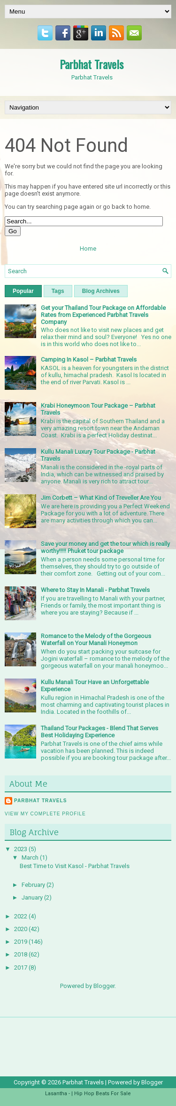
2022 (21, 916)
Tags (58, 291)
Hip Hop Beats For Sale (102, 1093)
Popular (23, 291)
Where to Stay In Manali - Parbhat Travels (95, 589)
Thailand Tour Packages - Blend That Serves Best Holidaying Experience (99, 732)
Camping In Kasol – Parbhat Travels (89, 359)
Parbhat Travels (91, 63)
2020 (21, 928)
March (31, 857)
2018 (21, 954)
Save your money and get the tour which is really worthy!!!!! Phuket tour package (105, 547)
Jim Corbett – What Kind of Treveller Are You (101, 497)
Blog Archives (101, 291)
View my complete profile (45, 813)
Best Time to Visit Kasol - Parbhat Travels (75, 865)
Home (88, 248)
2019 (21, 941)
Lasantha (56, 1093)
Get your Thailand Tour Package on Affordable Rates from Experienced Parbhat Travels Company (103, 314)
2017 (21, 967)
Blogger (104, 985)
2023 (21, 849)
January (33, 897)
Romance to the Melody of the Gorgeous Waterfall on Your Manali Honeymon (96, 639)
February (34, 884)
